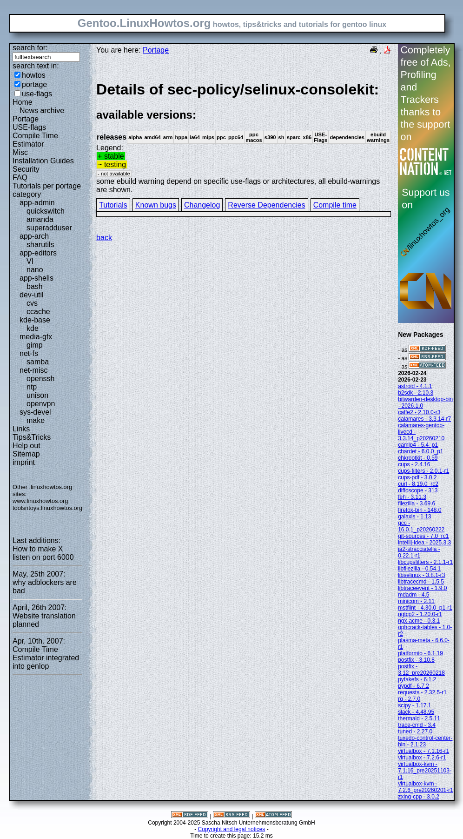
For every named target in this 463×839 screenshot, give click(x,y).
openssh (40, 379)
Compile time (335, 205)
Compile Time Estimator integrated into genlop (46, 657)
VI (29, 261)
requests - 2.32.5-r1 (422, 692)
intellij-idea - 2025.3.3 (424, 542)
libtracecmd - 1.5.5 (421, 581)
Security (26, 169)
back (104, 238)
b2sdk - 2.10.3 (415, 392)
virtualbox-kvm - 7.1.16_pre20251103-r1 (424, 770)
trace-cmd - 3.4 (417, 725)
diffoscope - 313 (417, 490)
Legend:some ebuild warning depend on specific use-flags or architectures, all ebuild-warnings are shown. (243, 137)
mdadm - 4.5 (413, 594)
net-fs (29, 353)
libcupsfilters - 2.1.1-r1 (425, 562)
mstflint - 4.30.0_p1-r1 (425, 607)
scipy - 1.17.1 (414, 705)
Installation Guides (43, 161)
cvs (32, 303)
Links (21, 429)
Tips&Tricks (32, 437)
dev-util (32, 295)
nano (34, 270)
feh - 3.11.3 (412, 497)
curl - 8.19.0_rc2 (418, 484)
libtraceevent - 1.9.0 (422, 588)
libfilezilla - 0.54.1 (419, 568)
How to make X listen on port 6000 (43, 553)
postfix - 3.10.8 (416, 660)
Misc (20, 152)
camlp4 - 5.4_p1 (418, 445)
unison (37, 395)
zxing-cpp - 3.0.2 (418, 796)
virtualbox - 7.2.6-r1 (422, 757)
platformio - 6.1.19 (420, 653)
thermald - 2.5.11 (419, 718)
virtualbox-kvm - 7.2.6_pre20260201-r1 (425, 786)
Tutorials (113, 205)
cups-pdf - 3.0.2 (417, 477)
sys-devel (35, 412)
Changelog (202, 205)
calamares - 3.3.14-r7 (424, 419)
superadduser (49, 228)
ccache (38, 311)
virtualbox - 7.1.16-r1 (423, 751)
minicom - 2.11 (416, 601)
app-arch (34, 236)
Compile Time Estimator (35, 140)
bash (34, 286)
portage (34, 84)
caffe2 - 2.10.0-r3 (419, 412)
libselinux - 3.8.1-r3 (421, 575)
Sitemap (26, 454)
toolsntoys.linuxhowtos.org (47, 507)
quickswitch (45, 211)
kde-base (35, 320)
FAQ (20, 177)
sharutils (40, 244)
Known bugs (155, 205)
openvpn (40, 404)
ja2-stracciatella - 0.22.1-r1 (419, 552)
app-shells (36, 278)
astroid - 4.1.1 (415, 386)
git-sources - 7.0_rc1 (423, 536)
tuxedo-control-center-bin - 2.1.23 (425, 741)
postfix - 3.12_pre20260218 (421, 669)
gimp (34, 345)
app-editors (38, 253)
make (35, 420)
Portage (26, 119)
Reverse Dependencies (266, 205)
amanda (39, 219)
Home (23, 102)
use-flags (37, 94)
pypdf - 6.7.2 (413, 686)
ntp (31, 387)
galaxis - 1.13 (414, 516)
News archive (42, 110)
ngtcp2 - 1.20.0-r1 (420, 614)
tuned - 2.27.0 (415, 731)
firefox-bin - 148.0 (419, 510)
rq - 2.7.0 (409, 699)
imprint (24, 462)
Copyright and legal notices (231, 829)
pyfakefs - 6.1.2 (417, 679)
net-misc (33, 370)
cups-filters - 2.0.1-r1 (423, 471)
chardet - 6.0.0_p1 (420, 451)
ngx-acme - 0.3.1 (419, 621)
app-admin (37, 203)
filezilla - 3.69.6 (416, 503)
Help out (26, 446)
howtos (34, 75)
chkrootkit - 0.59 (417, 458)
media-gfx (36, 337)
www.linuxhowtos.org (40, 500)
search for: (30, 48)
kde (32, 328)
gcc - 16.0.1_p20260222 (421, 526)
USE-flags (29, 127)
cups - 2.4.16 (414, 464)
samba (37, 362)
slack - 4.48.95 (416, 712)
